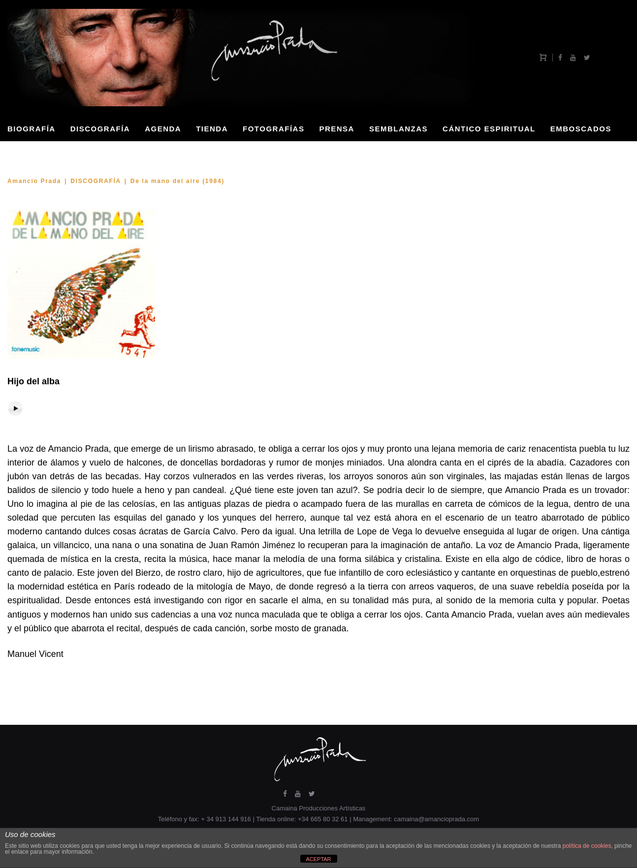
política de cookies (587, 845)
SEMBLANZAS (398, 128)
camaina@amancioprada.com (436, 819)
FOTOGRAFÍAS (273, 128)
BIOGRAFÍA (31, 128)
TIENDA (212, 128)
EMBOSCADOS (580, 128)
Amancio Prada (34, 181)
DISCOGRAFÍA (100, 128)
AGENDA (163, 128)
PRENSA (336, 128)
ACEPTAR (318, 859)
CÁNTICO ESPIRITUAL (489, 128)
